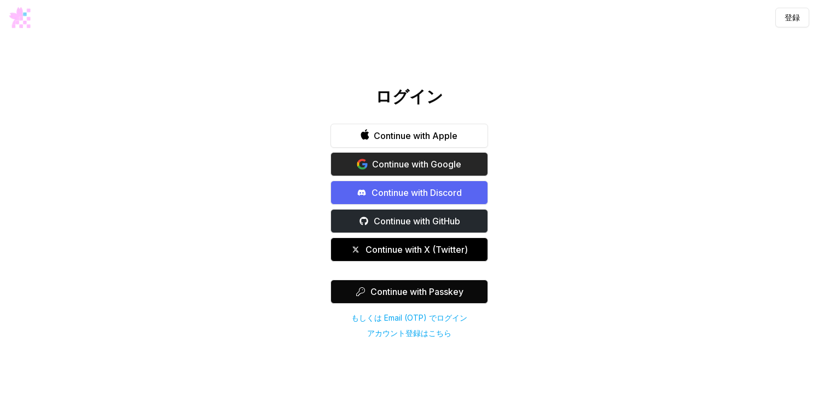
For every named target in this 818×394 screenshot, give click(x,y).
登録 (792, 17)
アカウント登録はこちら (409, 333)
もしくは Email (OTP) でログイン (409, 317)
